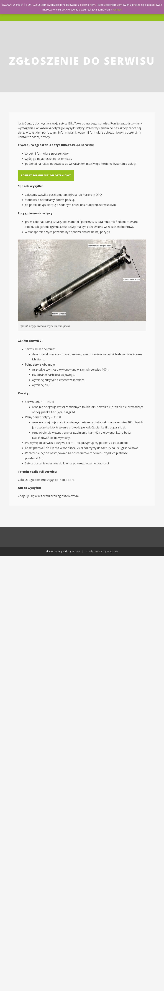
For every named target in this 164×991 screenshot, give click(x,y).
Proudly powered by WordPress (102, 551)
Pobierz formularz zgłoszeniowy (46, 175)
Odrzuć (117, 9)
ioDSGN (76, 551)
